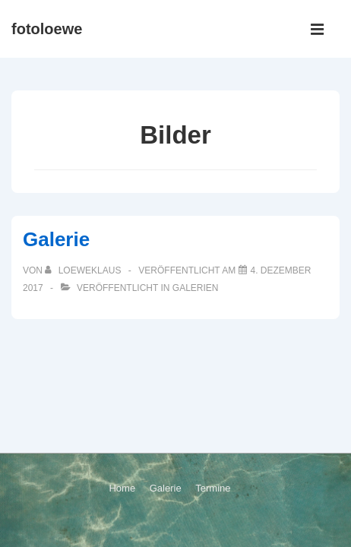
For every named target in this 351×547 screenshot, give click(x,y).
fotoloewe (46, 29)
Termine (212, 488)
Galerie (56, 239)
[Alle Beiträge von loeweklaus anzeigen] (84, 270)
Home (122, 488)
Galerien (195, 288)
